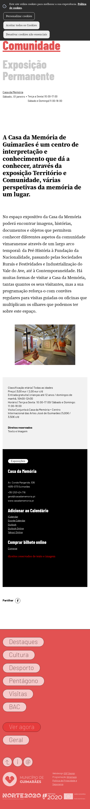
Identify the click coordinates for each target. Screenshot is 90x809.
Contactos (17, 762)
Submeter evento (7, 762)
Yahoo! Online (15, 532)
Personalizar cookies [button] (19, 16)
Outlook (12, 524)
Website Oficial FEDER (75, 796)
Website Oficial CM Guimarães (23, 779)
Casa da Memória (13, 92)
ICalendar (13, 516)
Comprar (12, 548)
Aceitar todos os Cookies (21, 25)
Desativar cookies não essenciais (26, 34)
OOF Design (69, 773)
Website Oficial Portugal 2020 (52, 796)
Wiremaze (72, 777)
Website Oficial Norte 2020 (22, 796)
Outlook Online (16, 528)
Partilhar (8, 600)
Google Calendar (16, 520)
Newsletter (28, 762)
